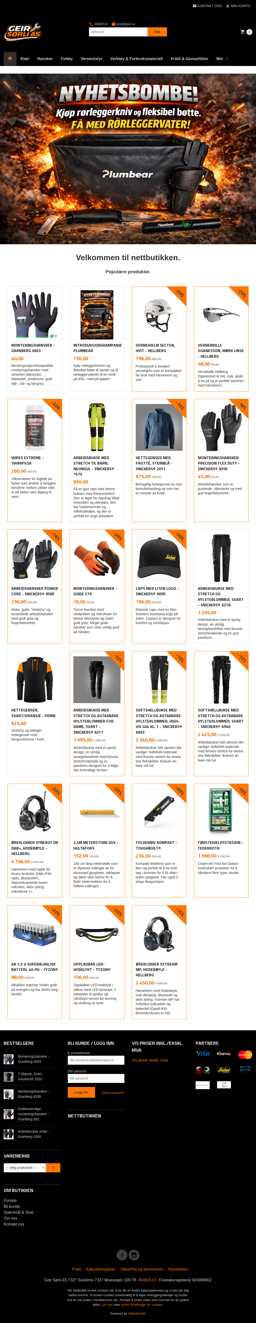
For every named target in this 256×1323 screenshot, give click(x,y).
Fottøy (67, 59)
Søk (157, 32)
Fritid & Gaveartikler (189, 59)
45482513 (98, 24)
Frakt (76, 1269)
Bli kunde (12, 1206)
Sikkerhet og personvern (141, 1269)
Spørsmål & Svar (19, 1212)
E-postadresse (79, 1053)
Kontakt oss (14, 1224)
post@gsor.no (123, 24)
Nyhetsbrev (178, 1269)
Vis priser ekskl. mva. (150, 1060)
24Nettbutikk (137, 1313)
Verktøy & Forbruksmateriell (136, 59)
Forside (10, 1200)
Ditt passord (77, 1071)
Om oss (10, 1218)
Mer (219, 59)
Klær (24, 59)
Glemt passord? (113, 1093)
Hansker (45, 59)
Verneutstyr (91, 59)
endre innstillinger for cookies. (142, 1305)
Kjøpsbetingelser (101, 1269)
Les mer (108, 1305)
